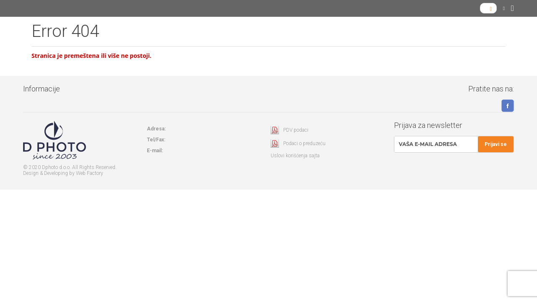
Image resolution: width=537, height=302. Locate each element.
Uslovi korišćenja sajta (295, 156)
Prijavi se (496, 144)
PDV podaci (295, 130)
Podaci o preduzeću (304, 143)
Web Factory (89, 173)
